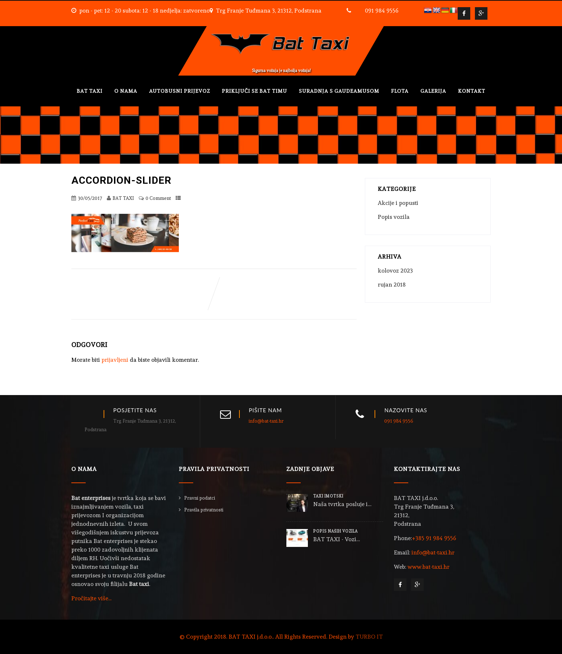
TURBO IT (369, 636)
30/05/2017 (90, 198)
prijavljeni (114, 359)
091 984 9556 (382, 10)
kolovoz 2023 (395, 270)
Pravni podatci (199, 498)
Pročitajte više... (91, 598)
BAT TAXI (90, 91)
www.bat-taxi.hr (428, 566)
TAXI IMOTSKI (328, 496)
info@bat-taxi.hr (266, 421)
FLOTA (400, 91)
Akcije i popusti (398, 202)
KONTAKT (471, 91)
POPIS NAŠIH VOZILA (335, 531)
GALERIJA (433, 91)
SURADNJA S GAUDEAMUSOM (339, 91)
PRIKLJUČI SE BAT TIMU (254, 91)
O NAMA (125, 91)
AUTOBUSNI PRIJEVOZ (179, 91)
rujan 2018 (392, 284)
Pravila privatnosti (203, 510)
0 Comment (158, 198)
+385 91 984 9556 (434, 538)
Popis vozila (394, 216)
